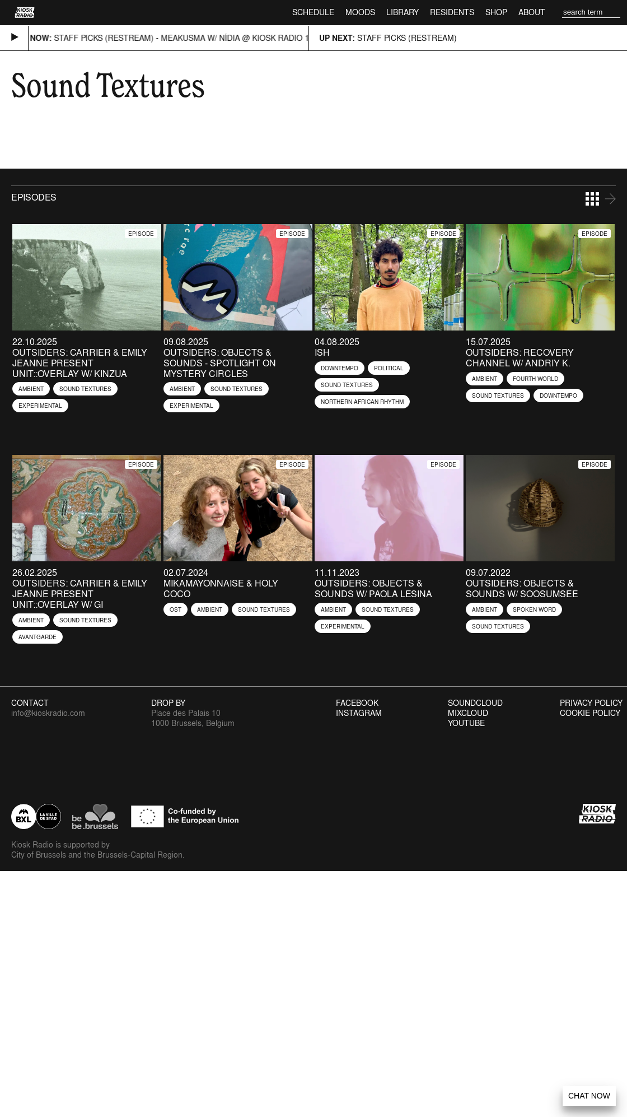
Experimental (40, 405)
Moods (360, 12)
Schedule (313, 12)
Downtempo (339, 368)
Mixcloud (468, 713)
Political (389, 368)
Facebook (357, 703)
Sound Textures (85, 389)
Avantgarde (37, 637)
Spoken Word (534, 609)
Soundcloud (475, 703)
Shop (496, 12)
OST (175, 609)
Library (402, 12)
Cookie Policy (590, 713)
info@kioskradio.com (48, 713)
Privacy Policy (591, 703)
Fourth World (535, 379)
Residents (452, 12)
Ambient (31, 389)
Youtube (466, 723)
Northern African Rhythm (362, 402)
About (531, 12)
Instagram (359, 713)
